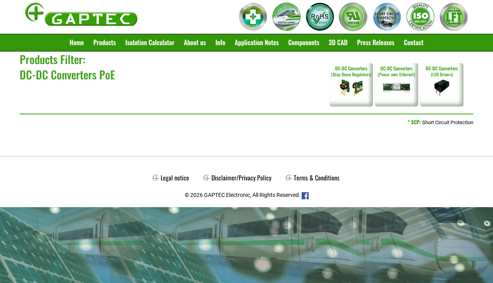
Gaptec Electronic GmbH (81, 17)
